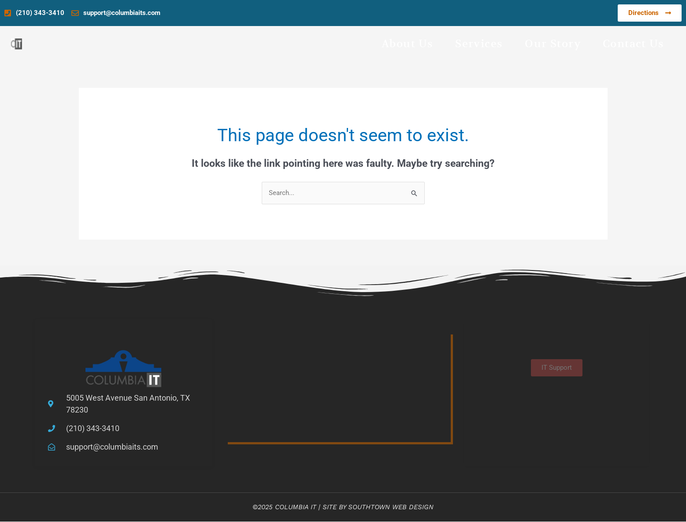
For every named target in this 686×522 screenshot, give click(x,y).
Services (479, 43)
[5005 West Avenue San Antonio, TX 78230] (338, 387)
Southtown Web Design (391, 507)
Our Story (553, 43)
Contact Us (633, 43)
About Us (407, 43)
